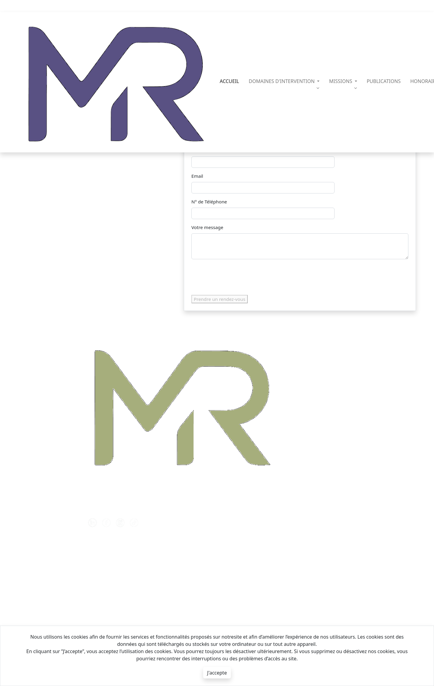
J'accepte (217, 672)
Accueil (229, 81)
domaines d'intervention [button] (284, 82)
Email (197, 176)
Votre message (207, 227)
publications (384, 81)
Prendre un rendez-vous (219, 299)
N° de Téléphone (209, 202)
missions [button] (343, 82)
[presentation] (237, 278)
